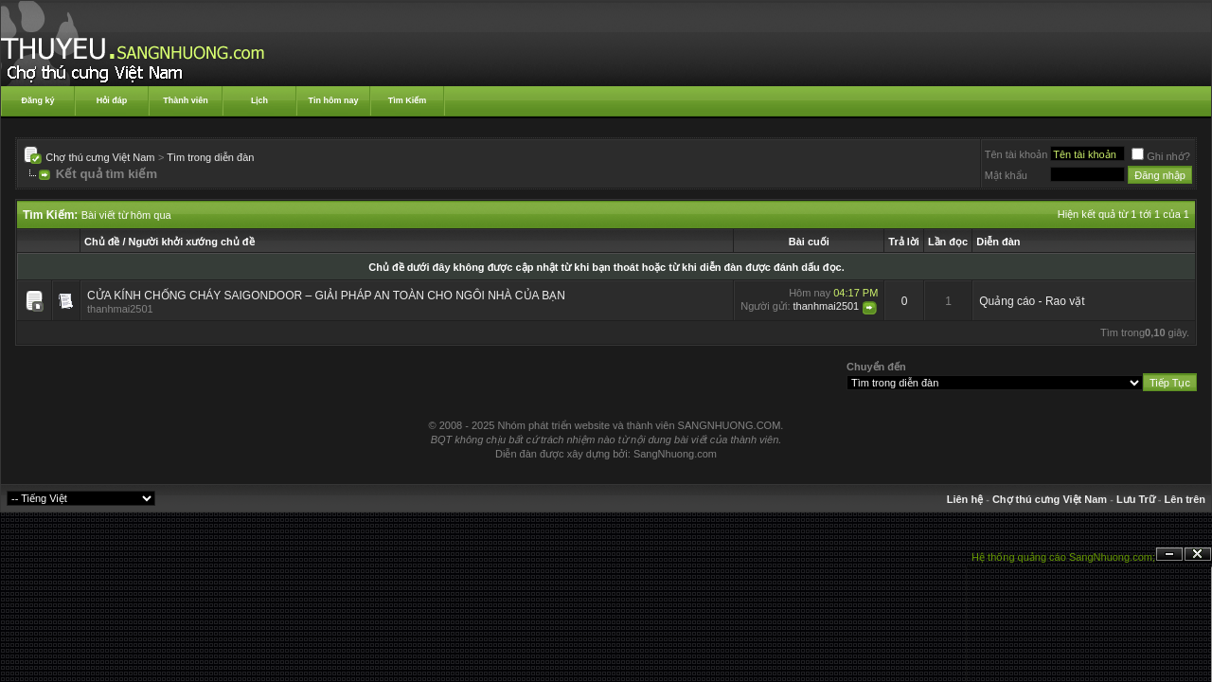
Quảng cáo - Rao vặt (1031, 301)
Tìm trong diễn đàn (210, 157)
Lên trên (1185, 499)
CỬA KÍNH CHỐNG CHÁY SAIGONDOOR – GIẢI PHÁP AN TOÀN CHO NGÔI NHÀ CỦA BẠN (326, 295)
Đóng (1198, 554)
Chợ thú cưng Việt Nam (99, 157)
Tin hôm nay (334, 100)
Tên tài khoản (1016, 154)
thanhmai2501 (120, 308)
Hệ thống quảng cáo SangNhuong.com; (1063, 557)
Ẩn (1169, 554)
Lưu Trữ (1135, 499)
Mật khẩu (1006, 175)
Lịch (259, 100)
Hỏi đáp (112, 100)
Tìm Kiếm (407, 100)
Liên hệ (965, 499)
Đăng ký (37, 100)
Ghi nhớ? (1161, 156)
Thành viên (185, 100)
